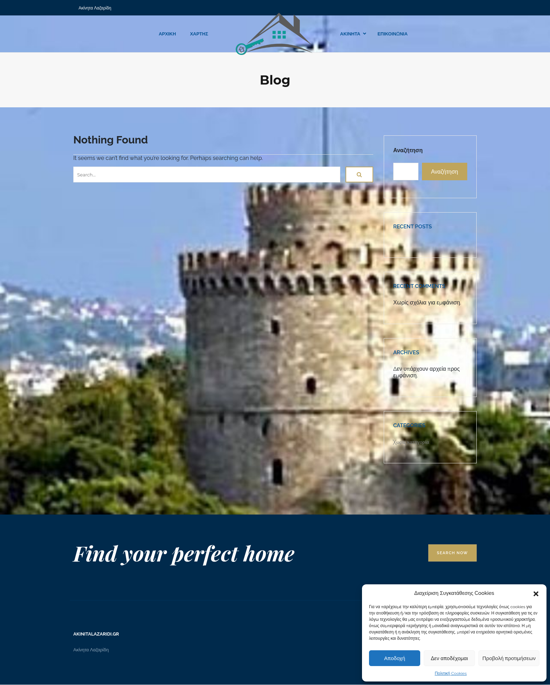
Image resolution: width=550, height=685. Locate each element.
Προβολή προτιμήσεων (509, 658)
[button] (535, 593)
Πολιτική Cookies (451, 673)
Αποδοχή (394, 658)
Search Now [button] (452, 553)
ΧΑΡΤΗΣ (199, 33)
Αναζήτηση (408, 150)
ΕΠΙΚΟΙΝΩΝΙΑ (392, 33)
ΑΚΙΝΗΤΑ (350, 33)
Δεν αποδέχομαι (449, 658)
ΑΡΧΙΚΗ (167, 33)
